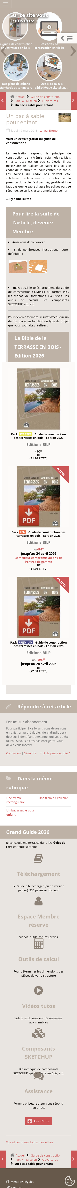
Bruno (53, 130)
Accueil (20, 97)
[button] (67, 38)
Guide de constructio (45, 97)
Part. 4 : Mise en (26, 101)
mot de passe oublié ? (55, 753)
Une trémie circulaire (53, 798)
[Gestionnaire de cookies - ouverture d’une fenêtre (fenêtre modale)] (70, 1181)
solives (18, 174)
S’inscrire (30, 753)
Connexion (13, 753)
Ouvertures (50, 101)
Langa (43, 130)
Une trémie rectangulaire (15, 800)
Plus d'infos (39, 1171)
